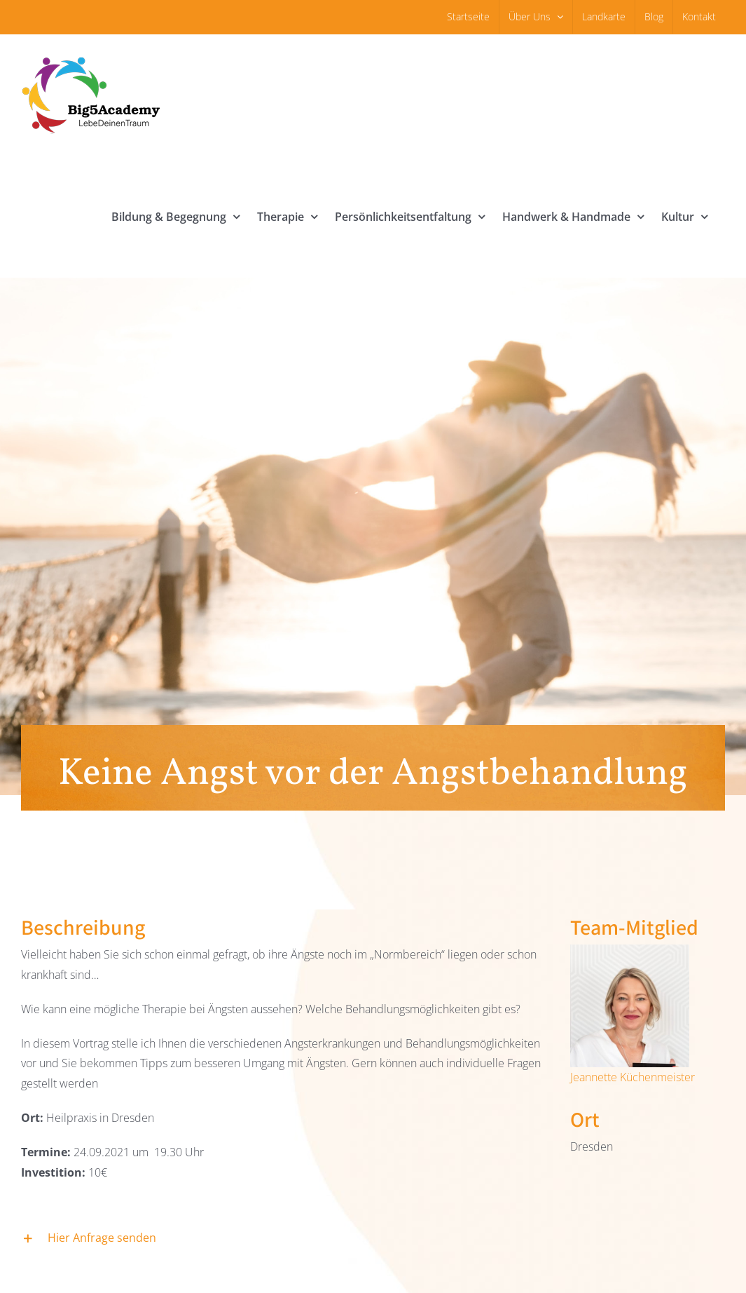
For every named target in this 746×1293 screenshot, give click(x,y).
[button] (281, 1238)
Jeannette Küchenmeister (632, 1077)
